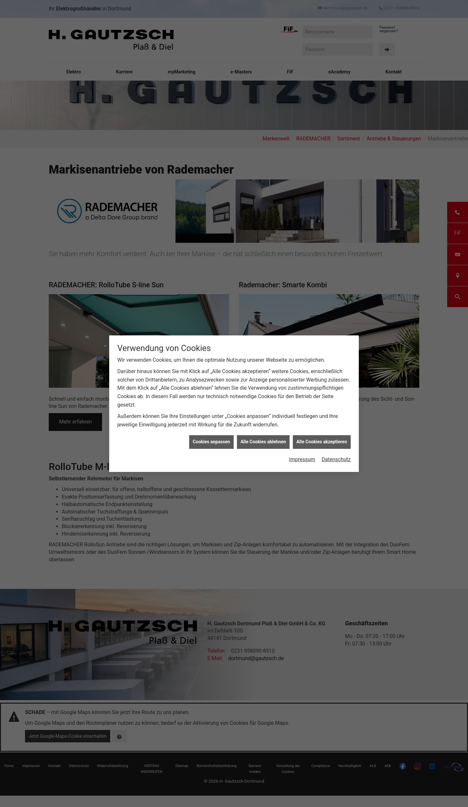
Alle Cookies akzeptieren (321, 441)
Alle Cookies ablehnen (263, 441)
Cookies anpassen (211, 441)
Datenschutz (336, 459)
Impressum (302, 459)
